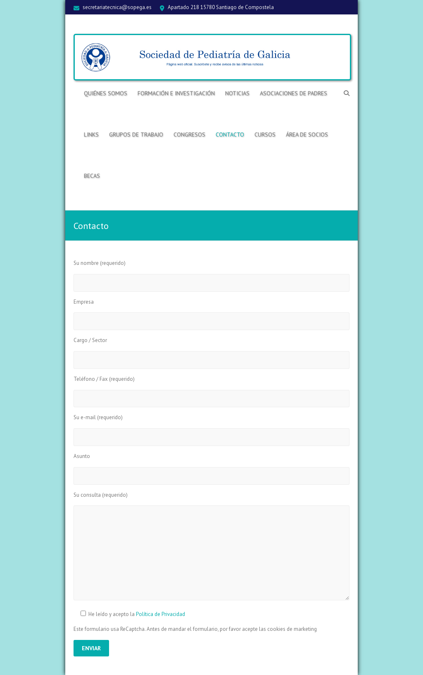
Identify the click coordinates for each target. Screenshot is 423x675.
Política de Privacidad (160, 614)
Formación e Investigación (176, 93)
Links (91, 134)
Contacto (230, 134)
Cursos (265, 134)
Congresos (189, 134)
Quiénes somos (105, 93)
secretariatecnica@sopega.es (117, 7)
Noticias (237, 93)
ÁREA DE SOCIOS (307, 134)
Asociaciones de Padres (293, 93)
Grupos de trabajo (136, 134)
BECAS (92, 175)
